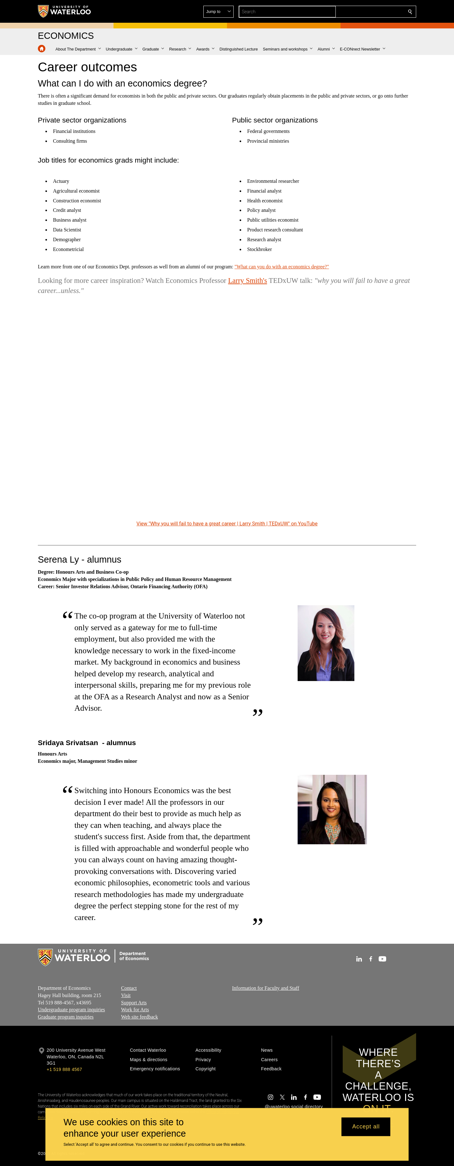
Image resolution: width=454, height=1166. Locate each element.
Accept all (366, 1127)
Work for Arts (135, 1010)
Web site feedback (139, 1017)
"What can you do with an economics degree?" (282, 266)
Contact (129, 988)
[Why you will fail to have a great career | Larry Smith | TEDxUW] (227, 412)
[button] (364, 11)
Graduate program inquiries (66, 1017)
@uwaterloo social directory (294, 1106)
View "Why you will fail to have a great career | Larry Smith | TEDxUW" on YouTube (227, 523)
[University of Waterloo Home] (64, 11)
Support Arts (134, 1002)
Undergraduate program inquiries (71, 1010)
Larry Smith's (247, 280)
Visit (126, 995)
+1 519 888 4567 (64, 1069)
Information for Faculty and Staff (265, 988)
